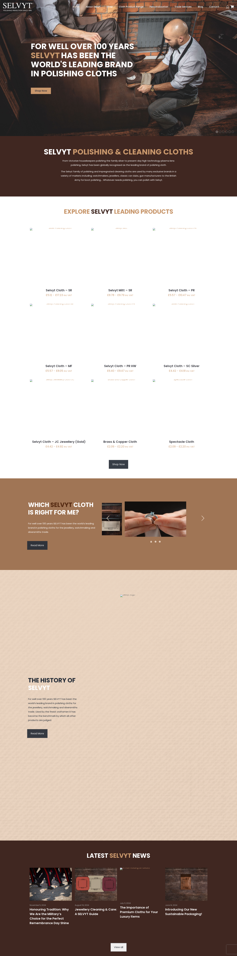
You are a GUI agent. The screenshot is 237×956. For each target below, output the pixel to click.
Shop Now (41, 91)
